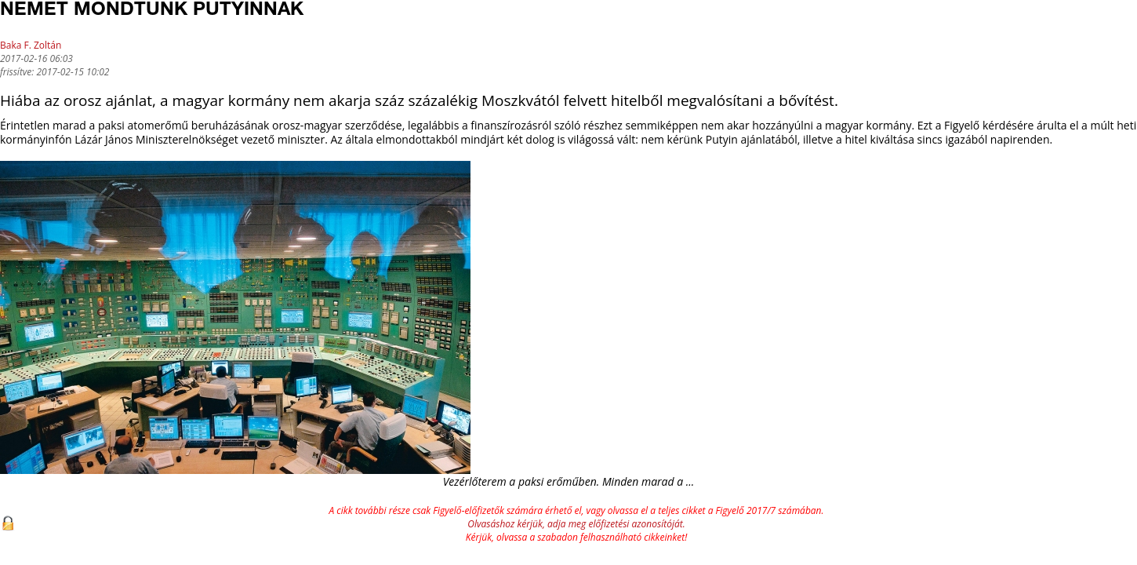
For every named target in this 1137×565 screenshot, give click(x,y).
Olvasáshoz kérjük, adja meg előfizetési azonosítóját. (576, 523)
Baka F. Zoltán (30, 45)
